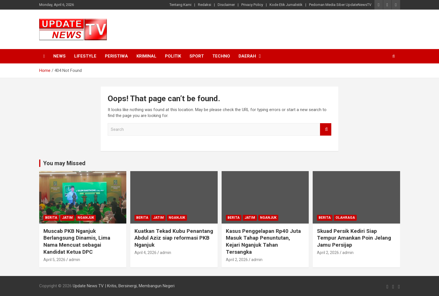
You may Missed (64, 163)
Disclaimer (226, 5)
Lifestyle (85, 56)
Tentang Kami (180, 5)
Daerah (247, 56)
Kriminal (146, 56)
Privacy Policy (252, 5)
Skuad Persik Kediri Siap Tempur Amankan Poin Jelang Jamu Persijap (354, 238)
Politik (173, 56)
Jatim (67, 218)
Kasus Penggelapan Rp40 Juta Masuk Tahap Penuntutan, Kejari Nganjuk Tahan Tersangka (263, 241)
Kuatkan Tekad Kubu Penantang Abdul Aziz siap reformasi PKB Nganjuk (173, 238)
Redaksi (204, 5)
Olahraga (345, 218)
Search (325, 129)
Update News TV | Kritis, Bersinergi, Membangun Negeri (124, 285)
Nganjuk (86, 218)
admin (74, 259)
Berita (51, 218)
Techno (221, 56)
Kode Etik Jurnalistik (286, 5)
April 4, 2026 (145, 252)
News (59, 56)
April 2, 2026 (237, 259)
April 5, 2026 (54, 259)
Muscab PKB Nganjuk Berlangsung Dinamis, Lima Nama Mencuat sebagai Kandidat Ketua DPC (76, 241)
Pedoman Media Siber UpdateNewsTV (340, 5)
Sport (196, 56)
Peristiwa (116, 56)
